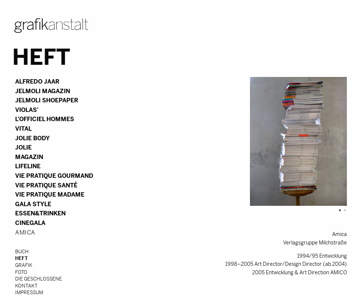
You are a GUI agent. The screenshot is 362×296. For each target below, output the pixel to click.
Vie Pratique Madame (49, 194)
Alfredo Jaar (37, 81)
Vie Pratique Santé (46, 185)
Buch (22, 252)
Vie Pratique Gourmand (54, 176)
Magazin (29, 157)
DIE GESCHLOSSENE (38, 279)
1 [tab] (338, 210)
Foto (21, 272)
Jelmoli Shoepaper (46, 100)
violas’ (27, 110)
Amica (25, 232)
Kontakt (26, 286)
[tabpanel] (238, 142)
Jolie (23, 147)
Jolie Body (32, 138)
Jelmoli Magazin (42, 91)
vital (23, 129)
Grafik (23, 265)
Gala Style (33, 204)
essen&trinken (40, 213)
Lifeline (28, 166)
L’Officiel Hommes (44, 119)
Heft (21, 258)
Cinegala (30, 223)
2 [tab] (343, 210)
